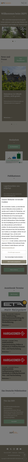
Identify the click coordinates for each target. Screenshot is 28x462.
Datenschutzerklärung (8, 247)
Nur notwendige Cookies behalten (14, 257)
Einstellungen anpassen (14, 252)
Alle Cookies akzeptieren (14, 261)
